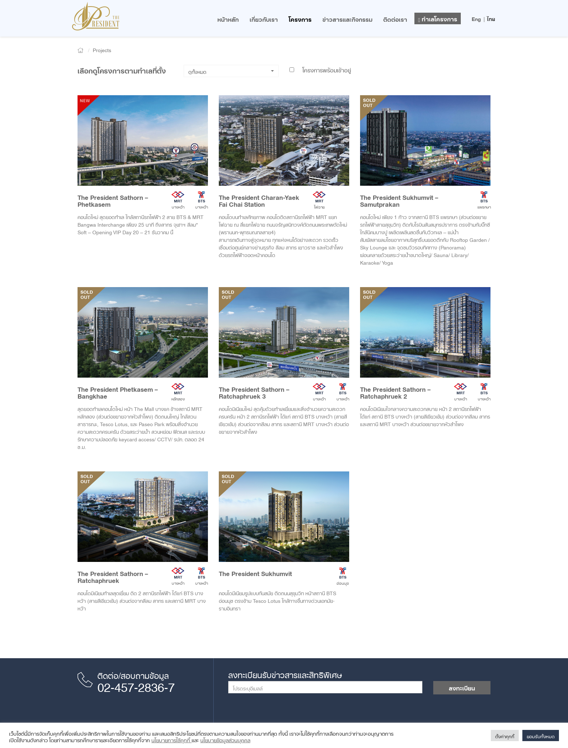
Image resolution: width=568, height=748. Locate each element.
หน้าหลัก (228, 18)
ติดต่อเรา (395, 18)
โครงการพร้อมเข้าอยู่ (320, 69)
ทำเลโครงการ (437, 18)
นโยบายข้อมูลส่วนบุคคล (225, 739)
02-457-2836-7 (136, 684)
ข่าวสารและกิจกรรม (347, 18)
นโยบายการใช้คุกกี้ (171, 739)
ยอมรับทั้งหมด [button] (541, 735)
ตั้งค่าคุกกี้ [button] (504, 735)
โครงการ (300, 18)
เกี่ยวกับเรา (264, 18)
